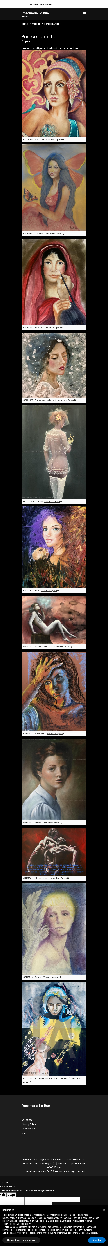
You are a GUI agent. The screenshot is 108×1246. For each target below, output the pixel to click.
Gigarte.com (78, 1171)
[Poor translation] (11, 1194)
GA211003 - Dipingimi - (43, 328)
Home (25, 24)
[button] (104, 1209)
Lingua (25, 1133)
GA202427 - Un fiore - (42, 501)
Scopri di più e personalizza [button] (21, 1240)
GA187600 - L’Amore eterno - (46, 878)
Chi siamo (27, 1119)
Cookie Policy (29, 1128)
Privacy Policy (29, 1124)
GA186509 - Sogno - (42, 977)
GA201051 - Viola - (41, 591)
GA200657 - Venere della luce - (47, 647)
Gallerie (36, 24)
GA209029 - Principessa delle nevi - (49, 400)
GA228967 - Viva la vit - (43, 139)
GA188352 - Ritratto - (42, 823)
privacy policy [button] (8, 1218)
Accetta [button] (97, 1240)
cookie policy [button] (24, 1224)
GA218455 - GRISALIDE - (43, 234)
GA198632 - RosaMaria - (44, 733)
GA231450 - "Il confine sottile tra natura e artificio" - (52, 1080)
